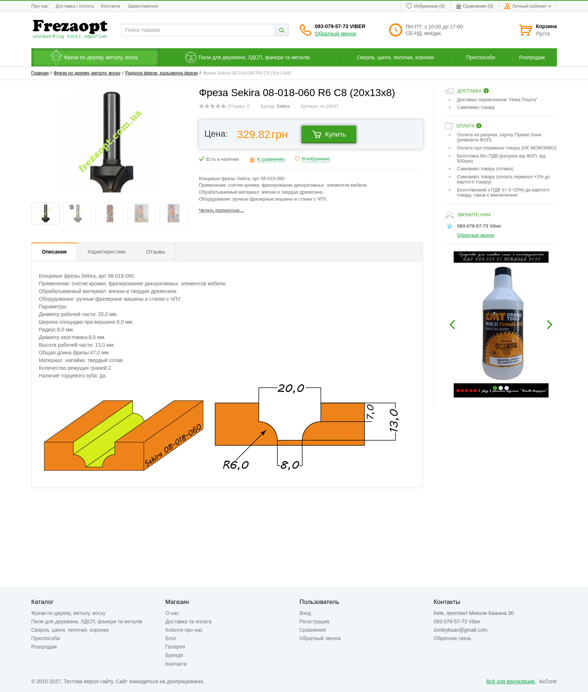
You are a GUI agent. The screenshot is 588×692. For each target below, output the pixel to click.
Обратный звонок (335, 34)
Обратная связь (452, 638)
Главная (40, 73)
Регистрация (315, 621)
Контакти (110, 6)
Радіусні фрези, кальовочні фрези (161, 73)
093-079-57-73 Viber (340, 26)
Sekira (283, 106)
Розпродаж (44, 647)
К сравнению (270, 159)
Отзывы (155, 252)
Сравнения (313, 630)
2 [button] (501, 388)
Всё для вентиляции (511, 681)
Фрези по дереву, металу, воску (87, 73)
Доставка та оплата (188, 621)
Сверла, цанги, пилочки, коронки (70, 630)
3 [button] (506, 388)
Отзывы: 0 (239, 106)
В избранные (316, 158)
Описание (54, 252)
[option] (501, 324)
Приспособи (45, 638)
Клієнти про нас (184, 630)
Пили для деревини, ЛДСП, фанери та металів (86, 621)
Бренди (174, 655)
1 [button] (495, 388)
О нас (172, 613)
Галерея (175, 647)
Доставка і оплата (74, 6)
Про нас (40, 6)
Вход (305, 613)
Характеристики (107, 252)
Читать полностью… (221, 210)
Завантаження (142, 6)
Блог (170, 638)
